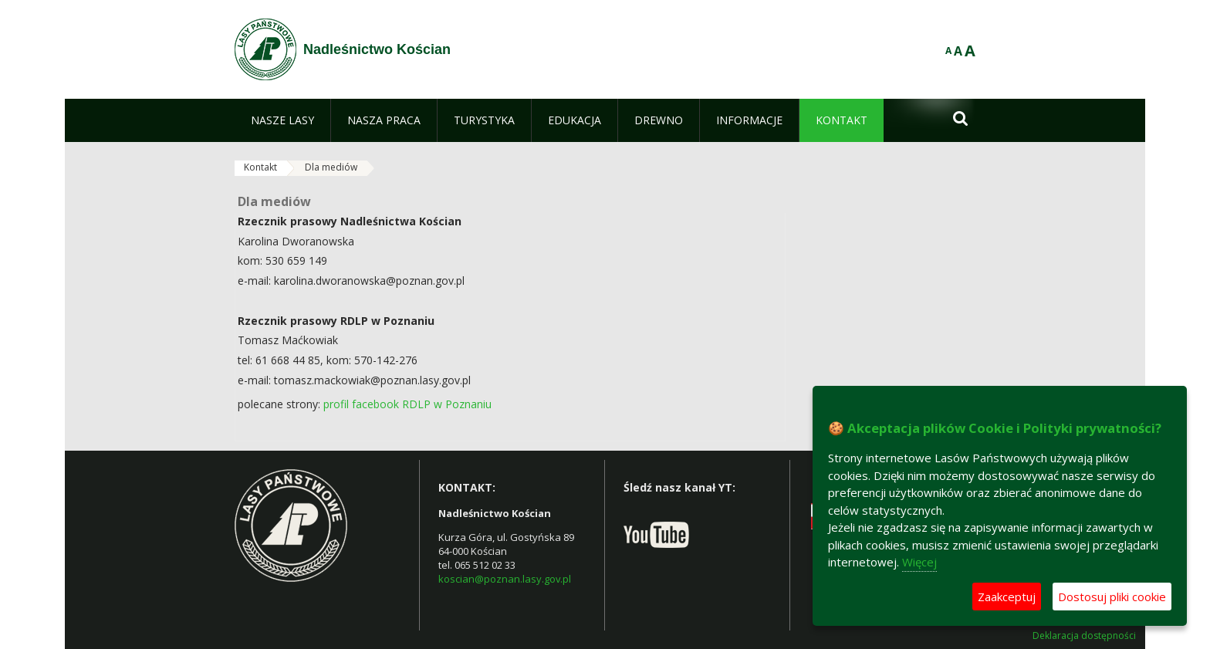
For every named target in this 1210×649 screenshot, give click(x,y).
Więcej (919, 562)
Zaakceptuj (1007, 596)
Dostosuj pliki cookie (1112, 596)
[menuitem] (282, 120)
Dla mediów (331, 167)
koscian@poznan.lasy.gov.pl (504, 579)
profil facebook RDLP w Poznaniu (409, 404)
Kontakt (260, 167)
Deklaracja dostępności (1084, 635)
